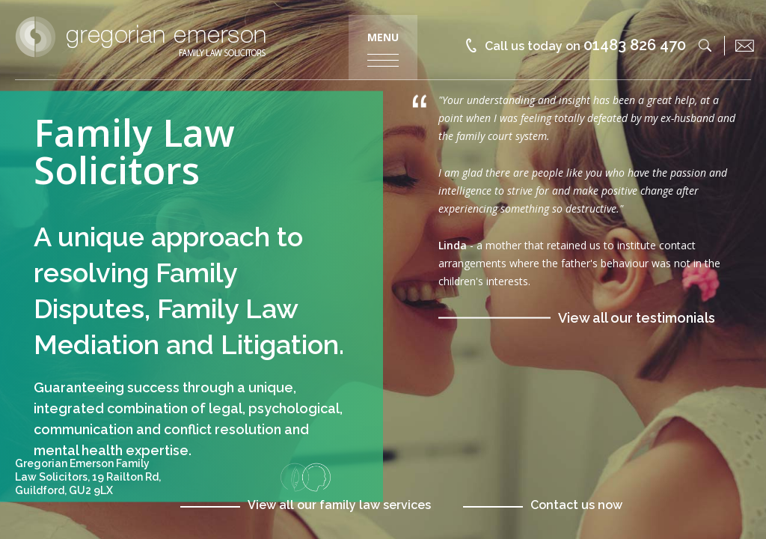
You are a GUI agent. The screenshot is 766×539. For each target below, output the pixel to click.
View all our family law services (339, 505)
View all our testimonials (636, 318)
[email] (744, 45)
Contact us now (576, 505)
